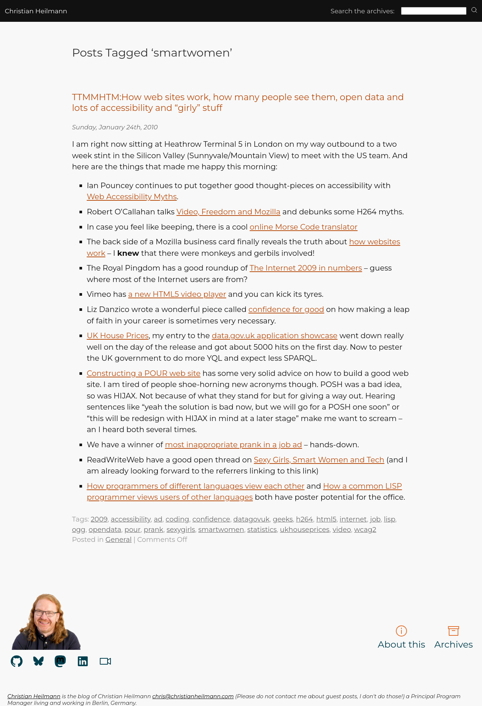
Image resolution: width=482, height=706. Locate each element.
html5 (326, 519)
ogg (79, 529)
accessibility (131, 519)
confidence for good (286, 309)
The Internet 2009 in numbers (306, 267)
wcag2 (365, 529)
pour (132, 529)
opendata (105, 529)
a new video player (177, 294)
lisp (389, 519)
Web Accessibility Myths (132, 196)
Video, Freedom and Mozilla (228, 211)
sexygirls (181, 529)
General (118, 539)
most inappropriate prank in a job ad (233, 444)
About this (401, 637)
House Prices (118, 335)
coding (177, 519)
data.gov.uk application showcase (274, 335)
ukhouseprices (304, 529)
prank (153, 529)
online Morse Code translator (303, 226)
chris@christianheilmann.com (193, 696)
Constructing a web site (144, 373)
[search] (474, 10)
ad (158, 519)
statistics (262, 529)
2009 (99, 519)
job (375, 519)
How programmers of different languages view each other (196, 486)
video (342, 529)
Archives (453, 637)
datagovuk (251, 519)
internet (353, 519)
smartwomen (221, 529)
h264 (304, 519)
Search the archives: (362, 11)
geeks (283, 519)
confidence (211, 519)
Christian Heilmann (36, 11)
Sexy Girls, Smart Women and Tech (319, 459)
